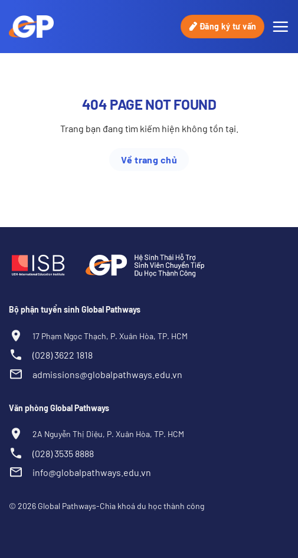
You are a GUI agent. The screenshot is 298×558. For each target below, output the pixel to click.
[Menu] (280, 26)
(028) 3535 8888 (63, 453)
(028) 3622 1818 (62, 354)
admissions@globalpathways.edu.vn (107, 374)
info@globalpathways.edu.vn (91, 472)
